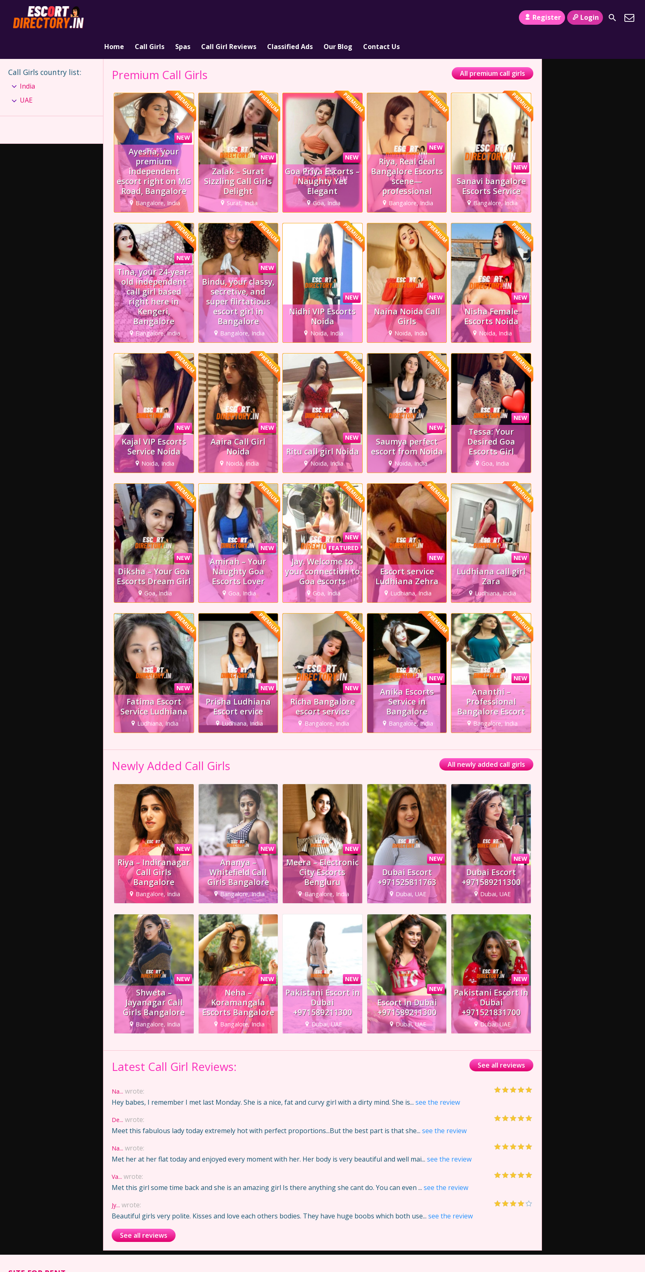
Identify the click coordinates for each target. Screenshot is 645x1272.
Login (585, 17)
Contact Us (381, 17)
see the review (437, 1078)
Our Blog (338, 17)
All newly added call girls (486, 740)
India (27, 62)
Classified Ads (290, 17)
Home (114, 17)
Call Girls (149, 17)
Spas (182, 17)
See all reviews (501, 1041)
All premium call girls (492, 49)
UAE (26, 76)
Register (542, 17)
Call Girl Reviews (228, 17)
